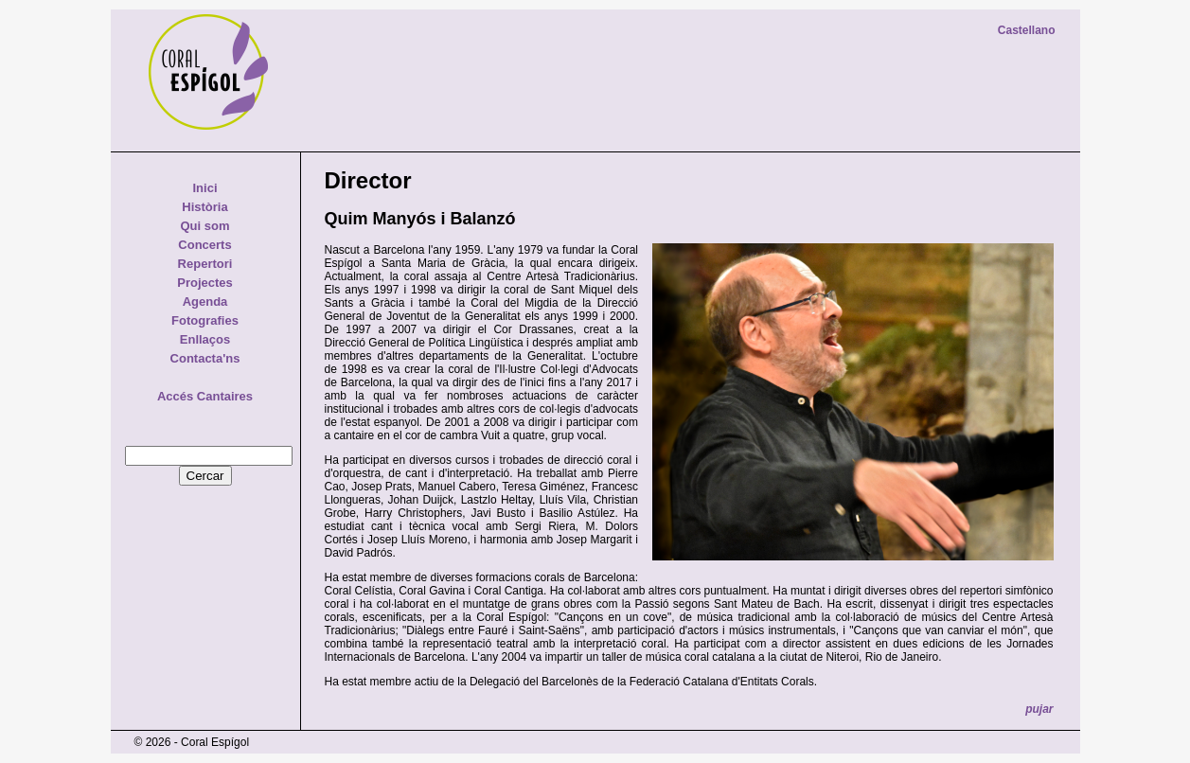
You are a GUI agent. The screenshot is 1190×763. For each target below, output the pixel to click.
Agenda (205, 301)
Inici (204, 188)
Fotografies (205, 320)
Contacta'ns (205, 358)
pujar (1039, 709)
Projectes (205, 282)
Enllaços (205, 339)
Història (204, 207)
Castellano (1027, 30)
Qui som (204, 226)
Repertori (205, 264)
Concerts (204, 245)
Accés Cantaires (205, 396)
